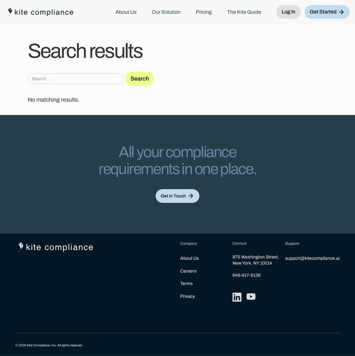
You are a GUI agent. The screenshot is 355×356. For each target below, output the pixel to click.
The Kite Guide (244, 12)
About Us (126, 12)
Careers (188, 271)
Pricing (204, 12)
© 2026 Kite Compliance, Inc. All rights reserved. (49, 345)
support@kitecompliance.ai (312, 258)
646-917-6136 (247, 275)
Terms (186, 283)
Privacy (187, 296)
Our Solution (166, 12)
